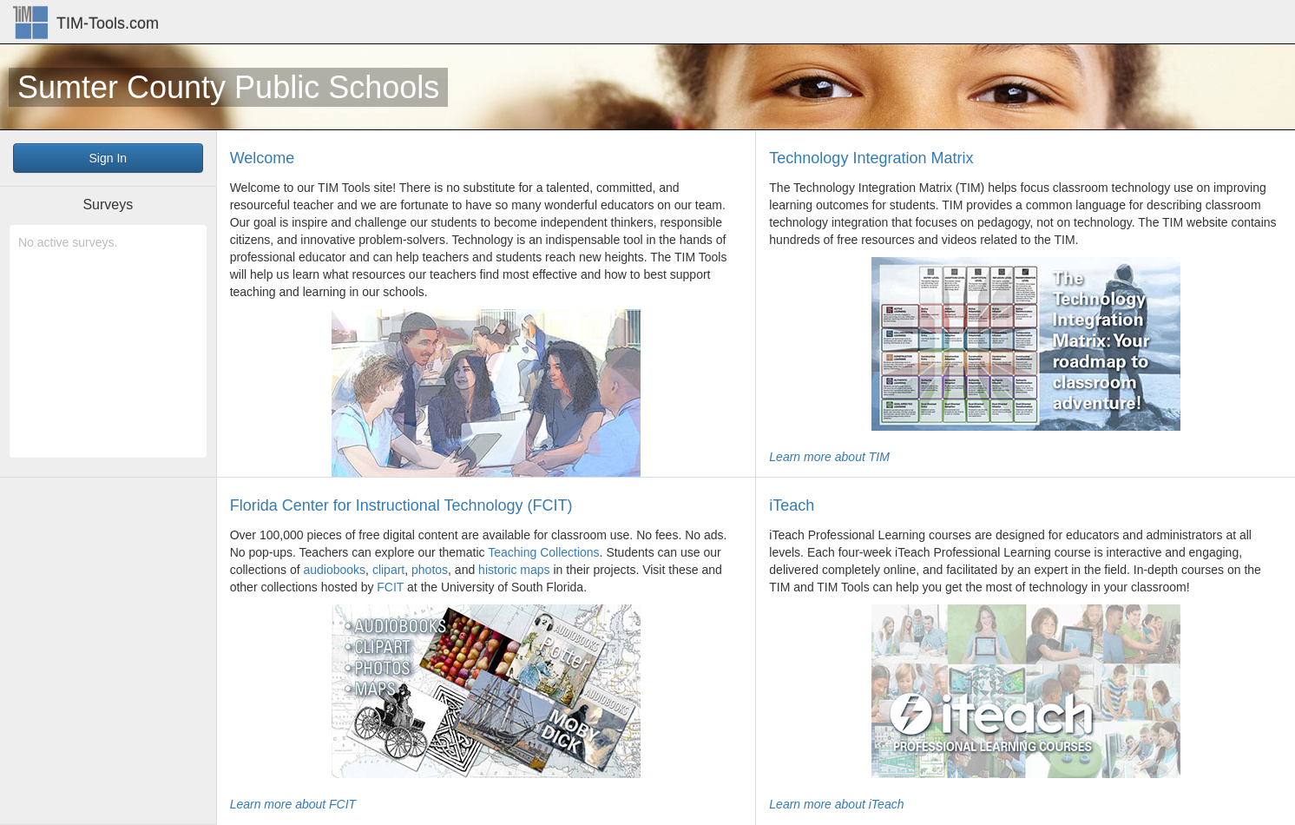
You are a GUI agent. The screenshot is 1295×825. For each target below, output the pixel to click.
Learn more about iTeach (836, 804)
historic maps (513, 570)
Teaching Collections (543, 552)
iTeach (791, 505)
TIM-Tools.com (107, 23)
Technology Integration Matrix (871, 158)
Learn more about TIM (829, 457)
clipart (388, 570)
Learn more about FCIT (293, 804)
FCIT (390, 587)
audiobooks (334, 570)
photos (429, 570)
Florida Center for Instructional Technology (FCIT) (401, 505)
